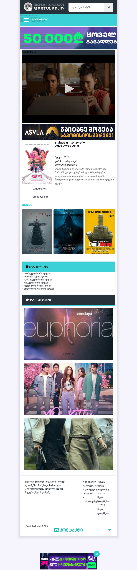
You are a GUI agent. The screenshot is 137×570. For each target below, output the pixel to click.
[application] (68, 90)
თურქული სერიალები (40, 281)
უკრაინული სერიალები (41, 298)
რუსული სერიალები (39, 306)
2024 (66, 158)
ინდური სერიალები (39, 289)
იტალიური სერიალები (40, 314)
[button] (68, 90)
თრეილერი (71, 162)
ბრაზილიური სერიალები (42, 323)
